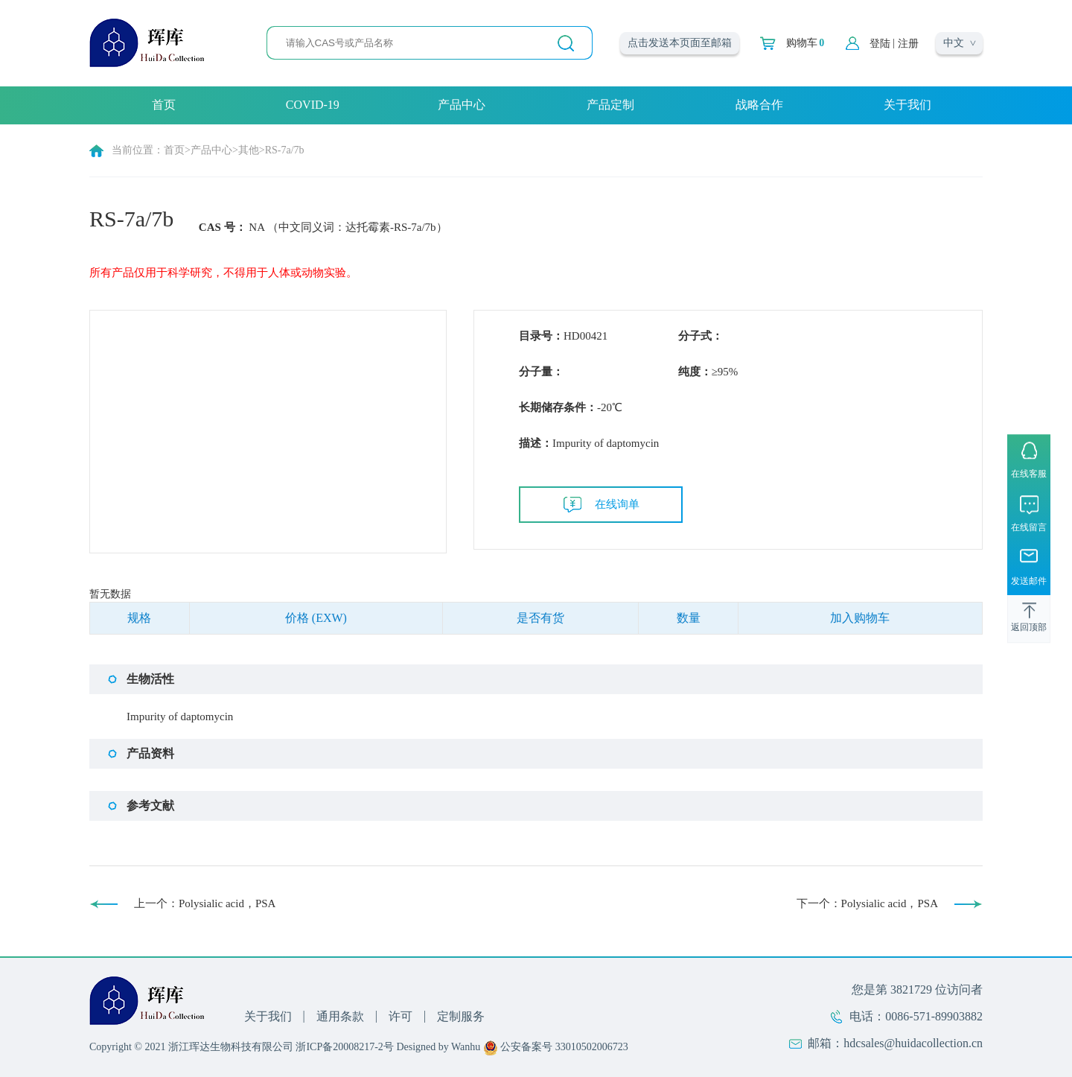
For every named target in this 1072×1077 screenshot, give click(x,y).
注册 (908, 43)
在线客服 (1029, 473)
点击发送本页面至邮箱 (680, 42)
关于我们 (907, 104)
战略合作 (759, 104)
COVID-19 (312, 104)
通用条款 (340, 1016)
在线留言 (1029, 527)
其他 (248, 150)
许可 (400, 1016)
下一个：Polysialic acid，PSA (867, 903)
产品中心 (461, 104)
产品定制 (610, 104)
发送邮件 (1029, 581)
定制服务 (461, 1016)
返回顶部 (1029, 628)
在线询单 (617, 504)
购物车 (805, 43)
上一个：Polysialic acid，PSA (204, 903)
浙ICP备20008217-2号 (344, 1046)
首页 (164, 104)
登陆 (880, 43)
